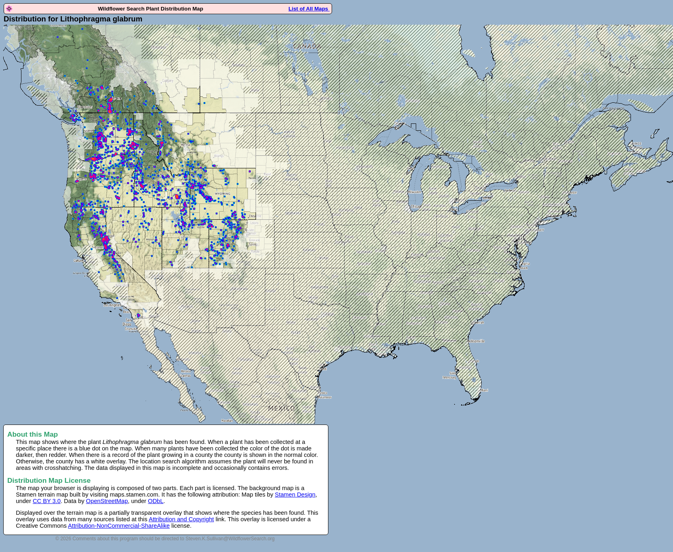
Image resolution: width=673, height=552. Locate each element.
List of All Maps (309, 9)
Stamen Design (295, 494)
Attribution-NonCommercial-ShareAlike (119, 525)
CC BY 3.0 (47, 501)
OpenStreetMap (107, 501)
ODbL (155, 501)
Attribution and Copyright (181, 519)
